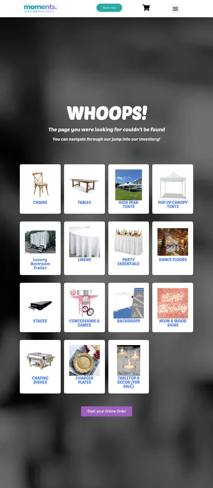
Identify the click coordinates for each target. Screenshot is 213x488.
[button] (175, 8)
